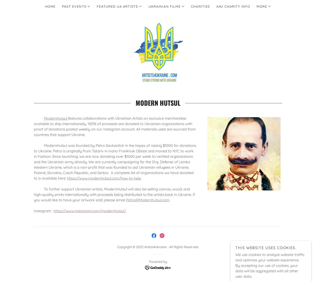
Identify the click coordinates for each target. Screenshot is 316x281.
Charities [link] (200, 6)
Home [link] (50, 6)
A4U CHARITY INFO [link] (233, 6)
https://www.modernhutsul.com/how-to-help (104, 178)
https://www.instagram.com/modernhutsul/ (90, 211)
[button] (76, 6)
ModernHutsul (56, 118)
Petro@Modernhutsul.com (147, 200)
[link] (157, 51)
